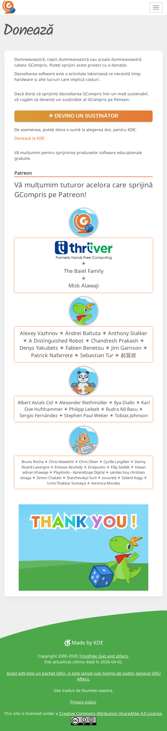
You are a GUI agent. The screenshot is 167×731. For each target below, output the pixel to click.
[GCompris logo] (12, 7)
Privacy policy (83, 702)
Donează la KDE (29, 138)
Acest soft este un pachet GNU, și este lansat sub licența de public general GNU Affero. (84, 676)
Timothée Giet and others (103, 656)
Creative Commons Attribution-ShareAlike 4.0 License (110, 713)
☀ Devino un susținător (83, 116)
